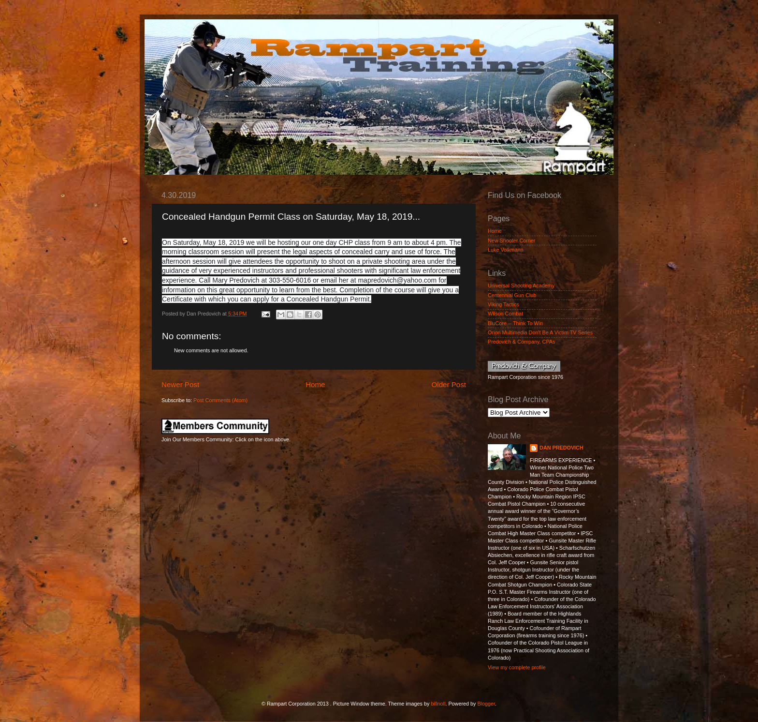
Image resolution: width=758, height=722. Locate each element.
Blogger (486, 704)
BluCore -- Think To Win (515, 323)
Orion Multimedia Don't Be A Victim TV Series (540, 332)
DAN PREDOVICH (561, 448)
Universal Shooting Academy (521, 285)
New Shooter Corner (511, 240)
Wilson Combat (505, 313)
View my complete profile (517, 667)
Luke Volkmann (506, 250)
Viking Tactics (503, 304)
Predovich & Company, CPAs (521, 342)
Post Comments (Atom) (220, 400)
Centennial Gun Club (512, 295)
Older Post (449, 384)
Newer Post (180, 384)
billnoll (438, 704)
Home (315, 384)
